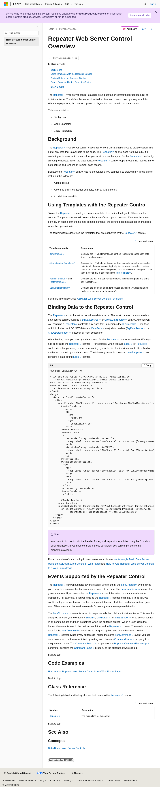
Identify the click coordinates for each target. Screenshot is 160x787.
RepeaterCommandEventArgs (130, 643)
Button (89, 617)
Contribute (55, 780)
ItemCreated (128, 584)
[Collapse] (38, 26)
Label (127, 344)
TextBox (140, 344)
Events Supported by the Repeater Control (71, 82)
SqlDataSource (90, 319)
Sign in (153, 4)
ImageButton (122, 617)
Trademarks (129, 780)
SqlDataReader (135, 328)
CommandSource (84, 643)
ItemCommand (61, 613)
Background (56, 70)
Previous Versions (68, 29)
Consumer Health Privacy (89, 780)
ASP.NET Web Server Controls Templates (100, 298)
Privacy (67, 780)
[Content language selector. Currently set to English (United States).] (17, 773)
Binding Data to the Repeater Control (68, 78)
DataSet (95, 328)
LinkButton (102, 617)
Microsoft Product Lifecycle (89, 13)
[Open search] (145, 4)
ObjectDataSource (115, 319)
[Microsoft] (6, 4)
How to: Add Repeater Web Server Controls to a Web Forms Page (84, 671)
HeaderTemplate (57, 278)
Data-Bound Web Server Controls (66, 748)
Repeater (58, 95)
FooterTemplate (56, 282)
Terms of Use (113, 780)
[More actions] (151, 28)
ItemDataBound (129, 589)
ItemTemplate (55, 254)
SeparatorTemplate (58, 288)
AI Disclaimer (8, 780)
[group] (101, 447)
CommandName (123, 639)
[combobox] (21, 33)
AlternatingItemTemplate (61, 263)
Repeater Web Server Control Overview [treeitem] (21, 42)
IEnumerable (129, 324)
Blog (42, 780)
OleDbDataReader (58, 332)
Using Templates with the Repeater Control (71, 74)
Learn (51, 29)
